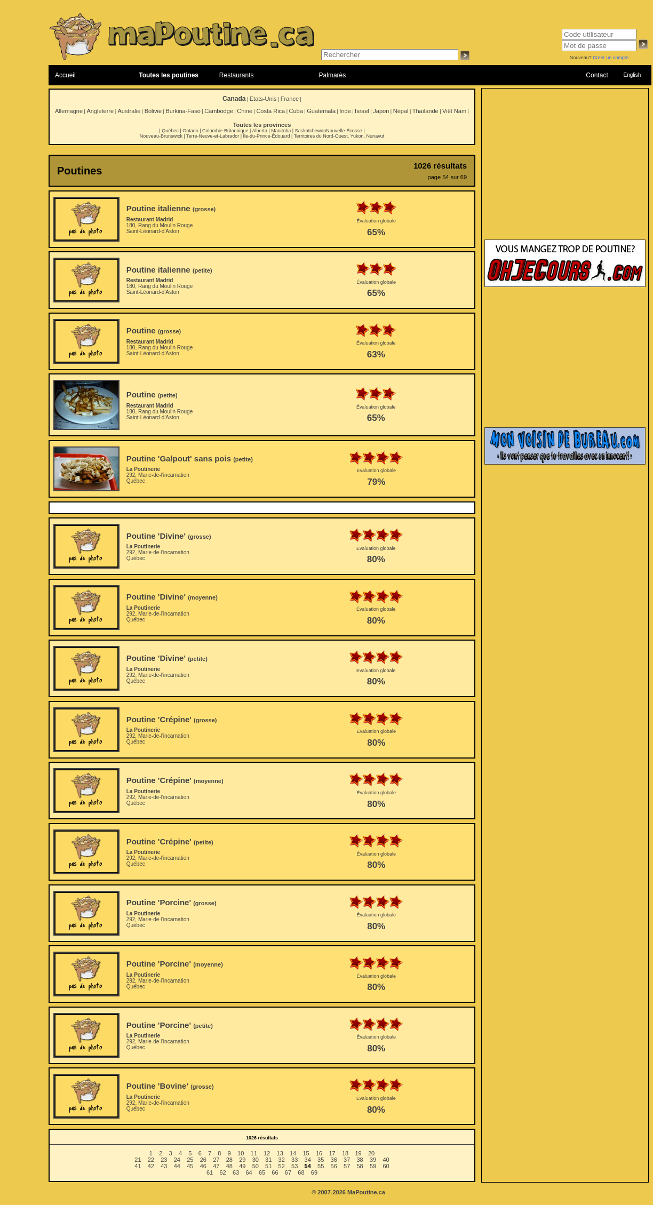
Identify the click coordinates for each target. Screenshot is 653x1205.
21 (137, 1159)
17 (332, 1153)
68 (301, 1172)
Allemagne (69, 111)
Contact (597, 75)
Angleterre (100, 111)
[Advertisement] (565, 169)
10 (240, 1153)
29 (242, 1159)
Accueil (65, 75)
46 (203, 1166)
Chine (244, 111)
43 (164, 1166)
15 (305, 1153)
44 (177, 1166)
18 (345, 1153)
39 (373, 1159)
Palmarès (332, 75)
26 (203, 1159)
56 (334, 1166)
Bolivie (153, 111)
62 (222, 1172)
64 (248, 1172)
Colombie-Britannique (225, 130)
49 (242, 1166)
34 (308, 1159)
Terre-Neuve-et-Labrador (212, 136)
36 (334, 1159)
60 (386, 1166)
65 (262, 1172)
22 (151, 1159)
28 (229, 1159)
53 (294, 1166)
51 (268, 1166)
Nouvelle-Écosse (344, 130)
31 (268, 1159)
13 (280, 1153)
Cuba (296, 111)
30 (255, 1159)
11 (254, 1153)
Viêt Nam (454, 111)
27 (216, 1159)
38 (360, 1159)
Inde (345, 111)
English (632, 75)
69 (314, 1172)
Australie (128, 111)
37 (347, 1159)
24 (177, 1159)
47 (216, 1166)
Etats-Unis (263, 98)
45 (190, 1166)
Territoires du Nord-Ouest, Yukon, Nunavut (339, 136)
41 (137, 1166)
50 (255, 1166)
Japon (381, 111)
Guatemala (321, 111)
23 (164, 1159)
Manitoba (281, 130)
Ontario (190, 130)
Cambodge (218, 111)
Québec (170, 130)
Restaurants (236, 75)
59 (373, 1166)
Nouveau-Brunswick (161, 136)
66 (275, 1172)
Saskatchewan (310, 130)
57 (347, 1166)
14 (293, 1153)
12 (267, 1153)
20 (371, 1153)
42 (151, 1166)
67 (288, 1172)
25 (190, 1159)
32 (281, 1159)
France (290, 98)
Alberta (259, 130)
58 (360, 1166)
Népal (401, 111)
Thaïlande (425, 111)
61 (209, 1172)
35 (320, 1159)
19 (358, 1153)
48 (229, 1166)
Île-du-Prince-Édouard (266, 136)
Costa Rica (270, 111)
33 (294, 1159)
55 (320, 1166)
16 (319, 1153)
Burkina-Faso (182, 111)
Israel (362, 111)
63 (236, 1172)
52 (281, 1166)
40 (386, 1159)
